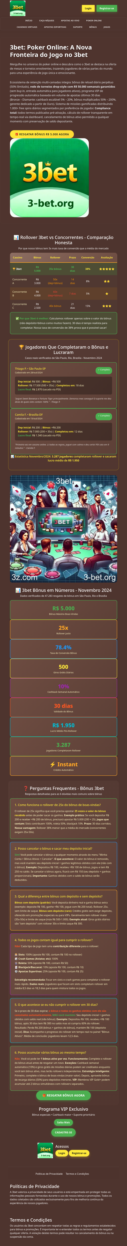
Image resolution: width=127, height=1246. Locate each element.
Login (88, 8)
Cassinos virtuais (27, 27)
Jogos (107, 27)
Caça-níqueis (46, 20)
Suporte (78, 27)
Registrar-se (107, 8)
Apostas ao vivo (70, 20)
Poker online (94, 20)
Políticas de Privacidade (49, 1173)
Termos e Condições (77, 1173)
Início (28, 20)
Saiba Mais (63, 1122)
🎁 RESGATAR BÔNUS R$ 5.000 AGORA (42, 134)
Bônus (93, 27)
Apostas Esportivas (55, 27)
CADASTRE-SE (63, 1132)
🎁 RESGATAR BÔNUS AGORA (63, 1095)
